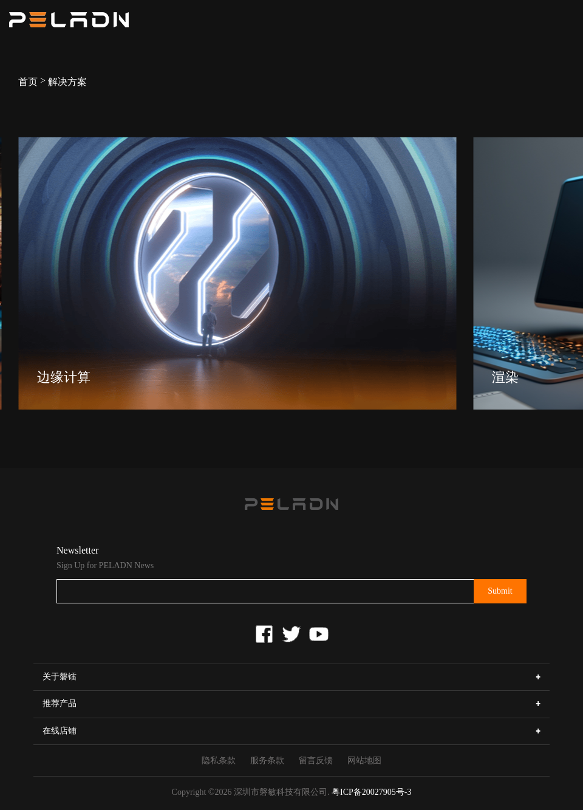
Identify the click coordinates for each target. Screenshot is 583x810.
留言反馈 (316, 760)
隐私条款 (219, 760)
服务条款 (267, 760)
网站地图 (364, 760)
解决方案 (67, 82)
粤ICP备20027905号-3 (371, 792)
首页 (28, 82)
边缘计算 (63, 377)
